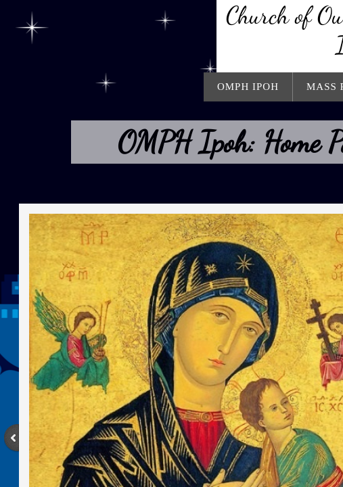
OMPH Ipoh (248, 86)
